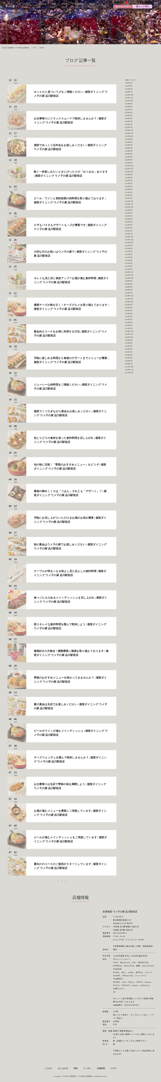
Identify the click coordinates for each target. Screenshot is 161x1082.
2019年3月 (128, 322)
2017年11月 (129, 370)
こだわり (49, 1068)
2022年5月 (128, 222)
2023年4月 (128, 189)
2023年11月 (129, 169)
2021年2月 (128, 266)
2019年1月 (128, 328)
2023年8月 (128, 178)
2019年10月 (129, 302)
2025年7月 (128, 110)
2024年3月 (128, 157)
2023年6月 (128, 183)
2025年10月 (129, 101)
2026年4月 (128, 83)
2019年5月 (128, 316)
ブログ (113, 1068)
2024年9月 (128, 139)
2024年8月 (128, 142)
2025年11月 (129, 98)
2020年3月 (128, 287)
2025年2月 (128, 124)
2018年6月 (128, 349)
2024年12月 (129, 130)
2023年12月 (129, 166)
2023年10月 (129, 172)
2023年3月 (128, 192)
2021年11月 (129, 240)
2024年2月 (128, 160)
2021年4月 (128, 260)
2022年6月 (128, 219)
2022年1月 (128, 234)
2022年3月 (128, 228)
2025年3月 (128, 121)
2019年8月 (128, 308)
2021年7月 (128, 251)
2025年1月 (128, 127)
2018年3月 (128, 358)
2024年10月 (129, 136)
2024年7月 (128, 145)
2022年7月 (128, 216)
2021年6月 (128, 254)
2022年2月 (128, 231)
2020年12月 (129, 272)
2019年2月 (128, 325)
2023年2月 (128, 195)
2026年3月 (128, 86)
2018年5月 (128, 352)
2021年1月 (128, 269)
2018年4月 (128, 355)
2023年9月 (128, 175)
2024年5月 (128, 151)
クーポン (87, 1068)
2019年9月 (128, 305)
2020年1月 (128, 293)
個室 (76, 1068)
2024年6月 (128, 148)
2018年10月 (129, 337)
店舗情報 (101, 1068)
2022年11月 (129, 204)
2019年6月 (128, 314)
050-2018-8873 (123, 6)
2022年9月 (128, 210)
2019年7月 (128, 310)
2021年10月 (129, 242)
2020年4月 (128, 284)
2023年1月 (128, 198)
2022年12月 (129, 201)
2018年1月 (128, 364)
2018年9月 (128, 340)
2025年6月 (128, 112)
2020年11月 (129, 275)
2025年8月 (128, 107)
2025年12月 (129, 95)
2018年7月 (128, 346)
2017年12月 (129, 367)
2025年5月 (128, 115)
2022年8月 (128, 213)
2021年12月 (129, 237)
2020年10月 (129, 278)
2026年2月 (128, 89)
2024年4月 (128, 154)
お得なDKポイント (132, 2)
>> (66, 881)
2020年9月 (128, 281)
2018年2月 (128, 361)
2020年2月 (128, 290)
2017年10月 (129, 373)
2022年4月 (128, 225)
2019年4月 (128, 319)
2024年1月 (128, 163)
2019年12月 (129, 296)
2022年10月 (129, 207)
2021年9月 (128, 246)
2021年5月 (128, 257)
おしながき (63, 1068)
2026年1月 (128, 92)
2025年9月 (128, 104)
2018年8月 (128, 343)
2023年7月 (128, 180)
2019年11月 (129, 299)
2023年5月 (128, 186)
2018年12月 (129, 331)
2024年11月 (129, 133)
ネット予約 (142, 6)
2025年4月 (128, 118)
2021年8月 (128, 248)
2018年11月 (129, 334)
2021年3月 (128, 263)
